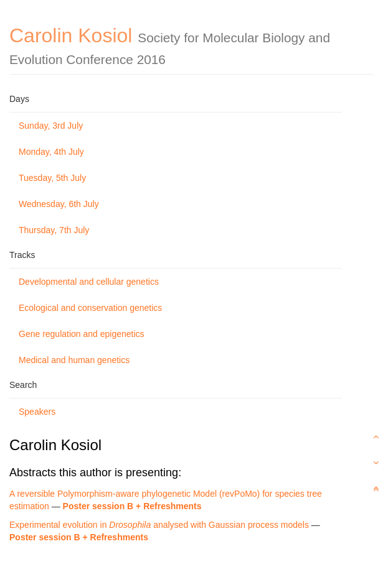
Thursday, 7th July (54, 230)
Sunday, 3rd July (51, 126)
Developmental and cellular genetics (89, 282)
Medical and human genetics (74, 360)
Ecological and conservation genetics (90, 308)
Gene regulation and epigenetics (81, 334)
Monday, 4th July (51, 152)
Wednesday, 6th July (59, 204)
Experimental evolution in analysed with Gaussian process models (159, 525)
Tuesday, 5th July (52, 178)
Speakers (37, 412)
